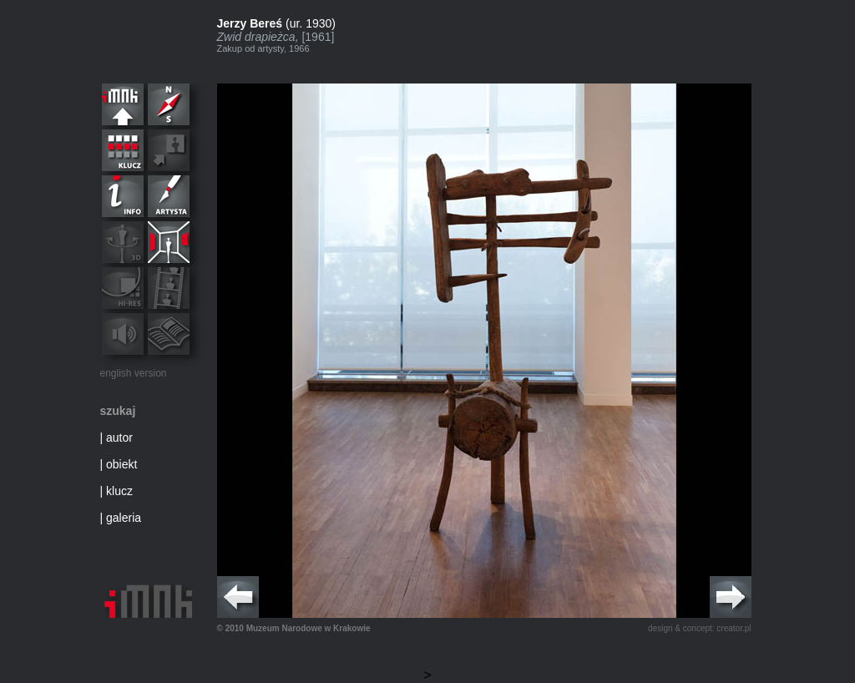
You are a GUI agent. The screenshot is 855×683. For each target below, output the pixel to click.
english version (133, 373)
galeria (123, 517)
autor (119, 437)
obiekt (121, 464)
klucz (119, 491)
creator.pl (733, 628)
